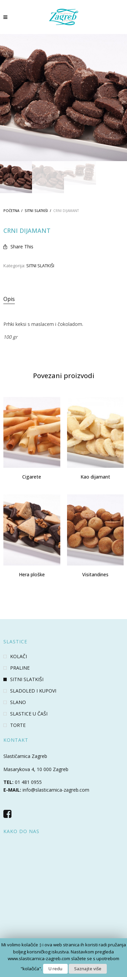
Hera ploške (32, 574)
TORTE (18, 725)
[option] (16, 177)
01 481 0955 (28, 782)
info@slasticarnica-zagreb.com (56, 790)
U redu (55, 969)
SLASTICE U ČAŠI (28, 713)
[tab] (63, 299)
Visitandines (95, 574)
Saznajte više (87, 969)
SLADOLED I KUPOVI (33, 691)
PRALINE (20, 668)
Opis (9, 299)
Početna (11, 210)
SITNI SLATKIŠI (36, 210)
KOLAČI (18, 656)
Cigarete (31, 477)
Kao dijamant (95, 477)
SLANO (18, 702)
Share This (18, 246)
